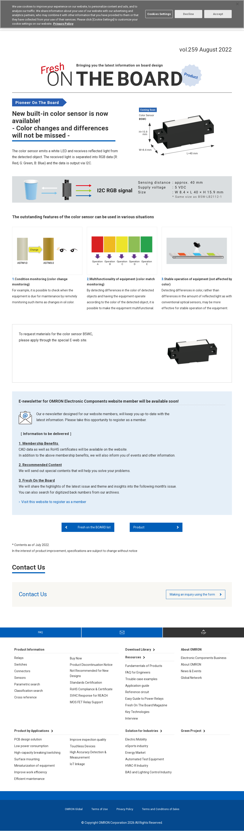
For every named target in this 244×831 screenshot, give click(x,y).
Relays (19, 658)
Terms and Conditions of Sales (160, 809)
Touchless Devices (82, 746)
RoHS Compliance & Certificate (91, 689)
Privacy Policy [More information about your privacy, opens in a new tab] (63, 23)
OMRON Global (74, 809)
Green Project (191, 731)
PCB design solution (28, 739)
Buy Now (76, 658)
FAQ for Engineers (137, 672)
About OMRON (191, 664)
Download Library (138, 649)
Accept (218, 13)
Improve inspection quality (88, 739)
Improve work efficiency (30, 772)
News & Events (191, 671)
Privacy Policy (125, 809)
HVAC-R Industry (136, 765)
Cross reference (25, 697)
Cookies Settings (159, 13)
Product (138, 527)
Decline (188, 13)
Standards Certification (86, 682)
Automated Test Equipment (144, 759)
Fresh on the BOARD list (94, 527)
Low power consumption (31, 746)
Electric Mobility (136, 739)
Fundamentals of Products (143, 666)
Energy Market (135, 752)
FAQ (40, 632)
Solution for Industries (141, 731)
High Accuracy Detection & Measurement (88, 754)
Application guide (137, 685)
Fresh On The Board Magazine (146, 705)
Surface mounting (27, 759)
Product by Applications (31, 731)
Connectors (22, 671)
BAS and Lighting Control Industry (148, 772)
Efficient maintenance (29, 779)
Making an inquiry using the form (192, 594)
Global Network (191, 677)
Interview (131, 718)
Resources (133, 657)
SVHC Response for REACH (89, 695)
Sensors (20, 677)
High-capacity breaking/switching (37, 752)
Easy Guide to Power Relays (144, 698)
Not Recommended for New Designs (89, 673)
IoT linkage (77, 764)
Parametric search (27, 684)
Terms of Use (99, 809)
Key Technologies (137, 712)
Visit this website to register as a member (54, 502)
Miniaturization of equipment (34, 765)
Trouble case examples (141, 679)
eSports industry (136, 746)
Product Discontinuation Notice (91, 664)
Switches (20, 664)
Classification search (28, 690)
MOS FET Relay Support (86, 702)
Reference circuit (137, 692)
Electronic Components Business (203, 658)
